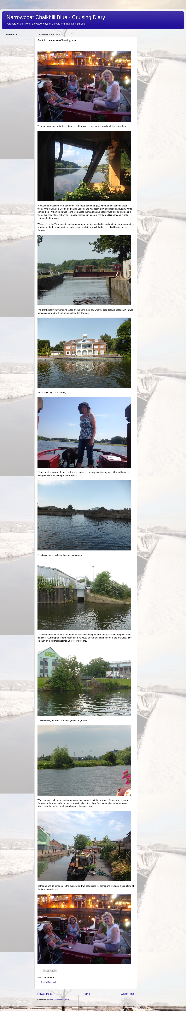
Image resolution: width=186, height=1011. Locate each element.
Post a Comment (48, 982)
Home (86, 993)
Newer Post (44, 993)
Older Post (127, 993)
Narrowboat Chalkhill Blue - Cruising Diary (56, 17)
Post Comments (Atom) (60, 1000)
